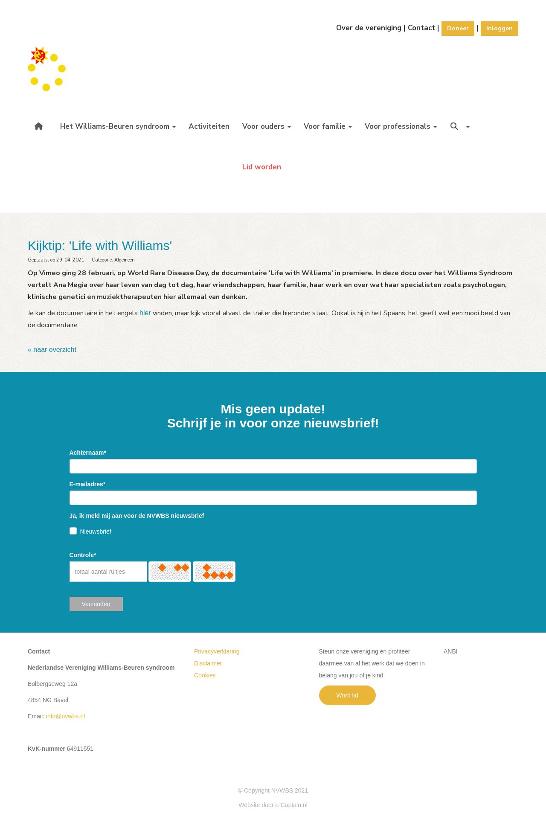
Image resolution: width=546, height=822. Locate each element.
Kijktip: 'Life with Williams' (100, 245)
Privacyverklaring (217, 651)
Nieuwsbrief (95, 531)
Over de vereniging (368, 28)
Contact (421, 28)
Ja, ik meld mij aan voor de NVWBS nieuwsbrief (137, 515)
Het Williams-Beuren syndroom (118, 126)
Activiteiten (209, 126)
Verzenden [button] (96, 604)
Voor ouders (266, 126)
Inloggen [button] (499, 28)
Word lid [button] (347, 695)
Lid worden (261, 167)
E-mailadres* (88, 484)
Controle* (83, 555)
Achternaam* (88, 452)
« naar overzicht (52, 349)
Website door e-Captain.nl (273, 805)
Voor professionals (401, 126)
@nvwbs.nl (65, 716)
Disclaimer (208, 663)
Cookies (205, 675)
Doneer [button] (458, 28)
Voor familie (328, 126)
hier (145, 313)
